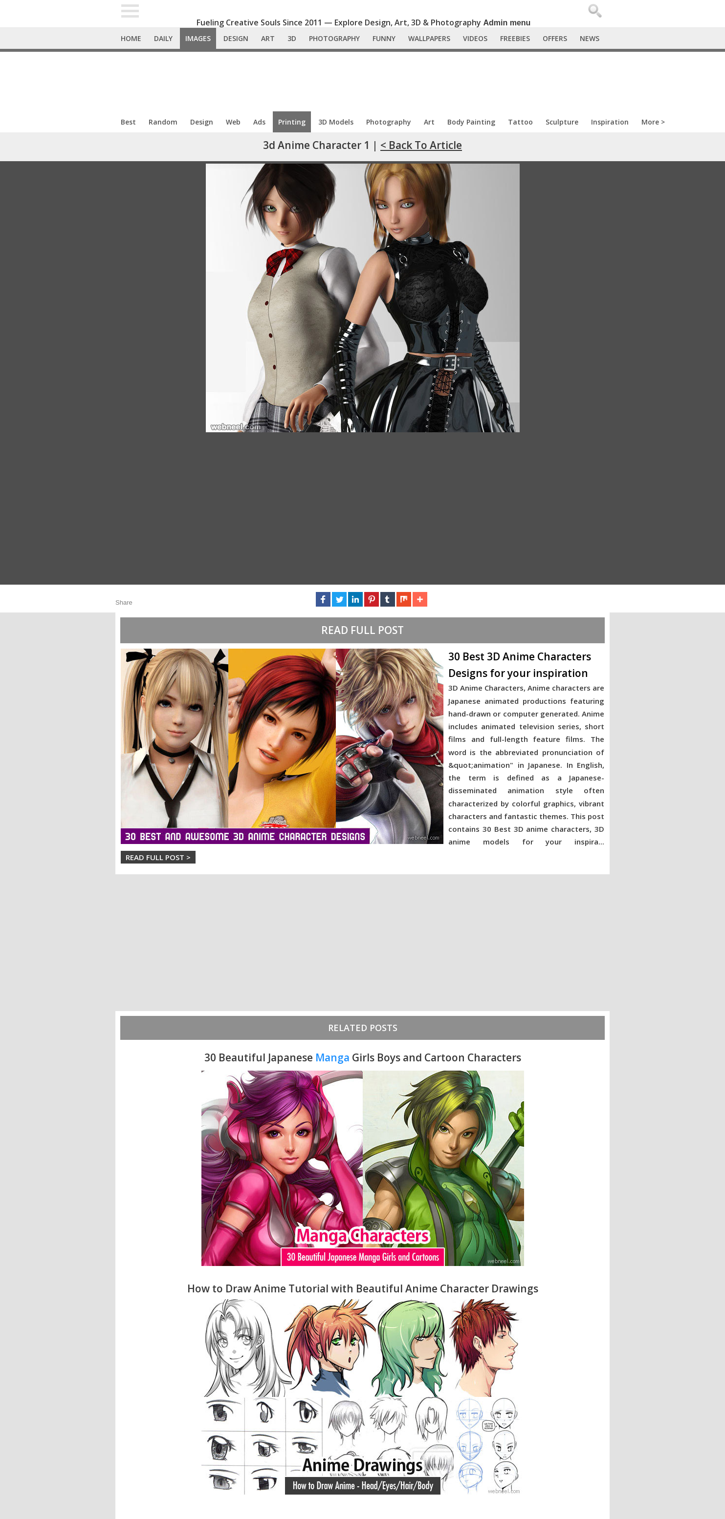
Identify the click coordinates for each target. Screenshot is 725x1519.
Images (198, 38)
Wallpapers (429, 38)
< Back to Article (421, 145)
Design (235, 38)
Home (131, 38)
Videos (475, 38)
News (589, 38)
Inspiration (610, 122)
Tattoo (520, 122)
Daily (163, 38)
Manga (332, 1057)
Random (163, 122)
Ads (259, 122)
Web (233, 122)
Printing (292, 122)
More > (653, 122)
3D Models (335, 122)
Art (268, 38)
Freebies (515, 38)
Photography (334, 38)
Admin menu (507, 23)
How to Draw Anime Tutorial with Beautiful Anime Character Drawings (362, 1288)
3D (291, 38)
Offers (555, 38)
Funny (384, 38)
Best (128, 122)
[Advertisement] (363, 79)
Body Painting (471, 122)
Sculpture (562, 122)
